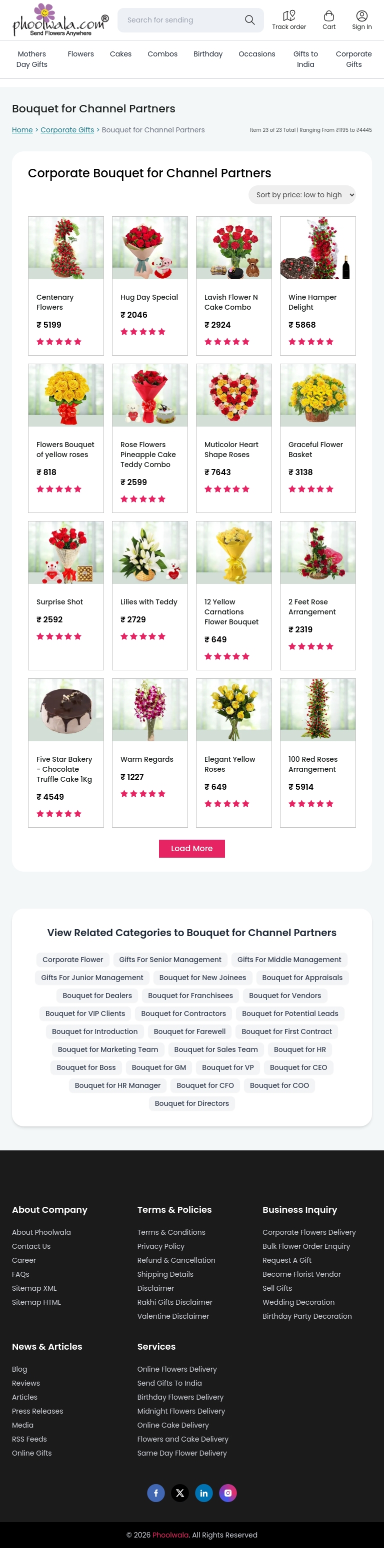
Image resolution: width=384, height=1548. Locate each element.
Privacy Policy (161, 1246)
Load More (192, 848)
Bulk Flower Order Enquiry (306, 1246)
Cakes (121, 54)
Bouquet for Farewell (190, 1031)
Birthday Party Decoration (307, 1316)
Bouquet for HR (300, 1049)
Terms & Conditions (172, 1232)
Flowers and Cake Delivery (183, 1439)
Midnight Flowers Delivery (182, 1411)
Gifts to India (306, 59)
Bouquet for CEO (299, 1067)
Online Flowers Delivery (177, 1369)
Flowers (81, 54)
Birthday (208, 54)
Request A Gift (287, 1260)
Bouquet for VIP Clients (86, 1014)
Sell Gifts (277, 1288)
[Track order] (289, 20)
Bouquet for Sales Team (216, 1049)
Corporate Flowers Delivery (309, 1232)
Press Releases (37, 1411)
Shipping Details (166, 1274)
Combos (163, 54)
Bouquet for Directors (192, 1103)
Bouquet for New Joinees (203, 978)
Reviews (26, 1383)
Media (23, 1425)
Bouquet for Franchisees (190, 996)
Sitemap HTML (36, 1302)
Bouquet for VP (228, 1067)
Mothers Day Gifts (32, 59)
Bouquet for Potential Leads (290, 1014)
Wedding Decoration (298, 1302)
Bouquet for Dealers (97, 996)
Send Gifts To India (170, 1383)
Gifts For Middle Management (290, 960)
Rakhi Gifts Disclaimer (175, 1302)
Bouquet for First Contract (287, 1031)
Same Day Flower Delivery (182, 1453)
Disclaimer (156, 1288)
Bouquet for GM (159, 1067)
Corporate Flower (72, 960)
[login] (362, 20)
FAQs (21, 1274)
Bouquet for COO (279, 1085)
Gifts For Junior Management (92, 978)
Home (22, 130)
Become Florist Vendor (301, 1274)
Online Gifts (32, 1453)
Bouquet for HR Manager (118, 1085)
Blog (19, 1369)
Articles (25, 1397)
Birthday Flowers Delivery (181, 1397)
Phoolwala (170, 1535)
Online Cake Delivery (173, 1425)
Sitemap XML (34, 1288)
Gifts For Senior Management (171, 960)
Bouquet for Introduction (95, 1031)
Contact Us (31, 1246)
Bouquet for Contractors (183, 1014)
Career (24, 1260)
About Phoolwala (41, 1232)
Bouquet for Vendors (285, 996)
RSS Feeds (29, 1439)
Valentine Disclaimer (174, 1316)
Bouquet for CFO (205, 1085)
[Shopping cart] (329, 20)
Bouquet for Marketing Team (108, 1049)
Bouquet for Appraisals (302, 978)
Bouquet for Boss (86, 1067)
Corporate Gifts (354, 59)
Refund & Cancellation (177, 1260)
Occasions (256, 54)
